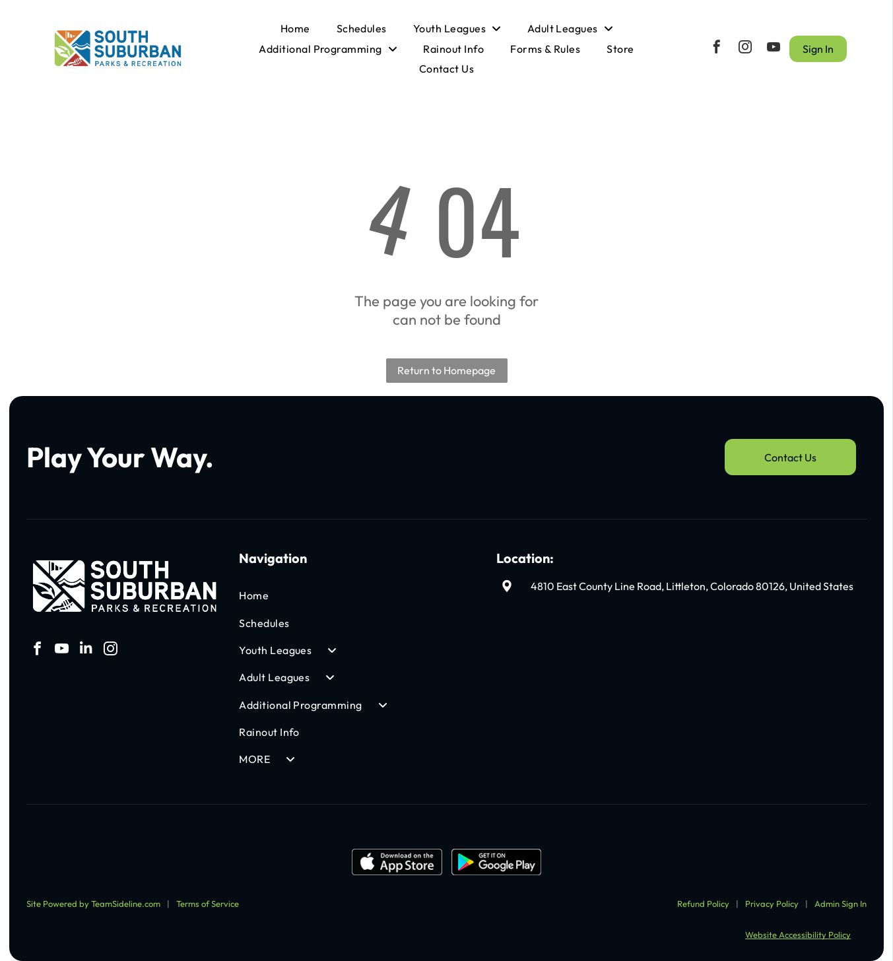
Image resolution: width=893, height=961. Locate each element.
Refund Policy (703, 894)
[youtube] (773, 43)
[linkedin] (85, 641)
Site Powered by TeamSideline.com (93, 894)
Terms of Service (207, 894)
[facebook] (717, 43)
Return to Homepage (446, 361)
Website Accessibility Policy (798, 925)
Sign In (818, 44)
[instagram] (745, 43)
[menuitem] (295, 24)
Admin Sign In (840, 894)
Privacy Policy (772, 894)
